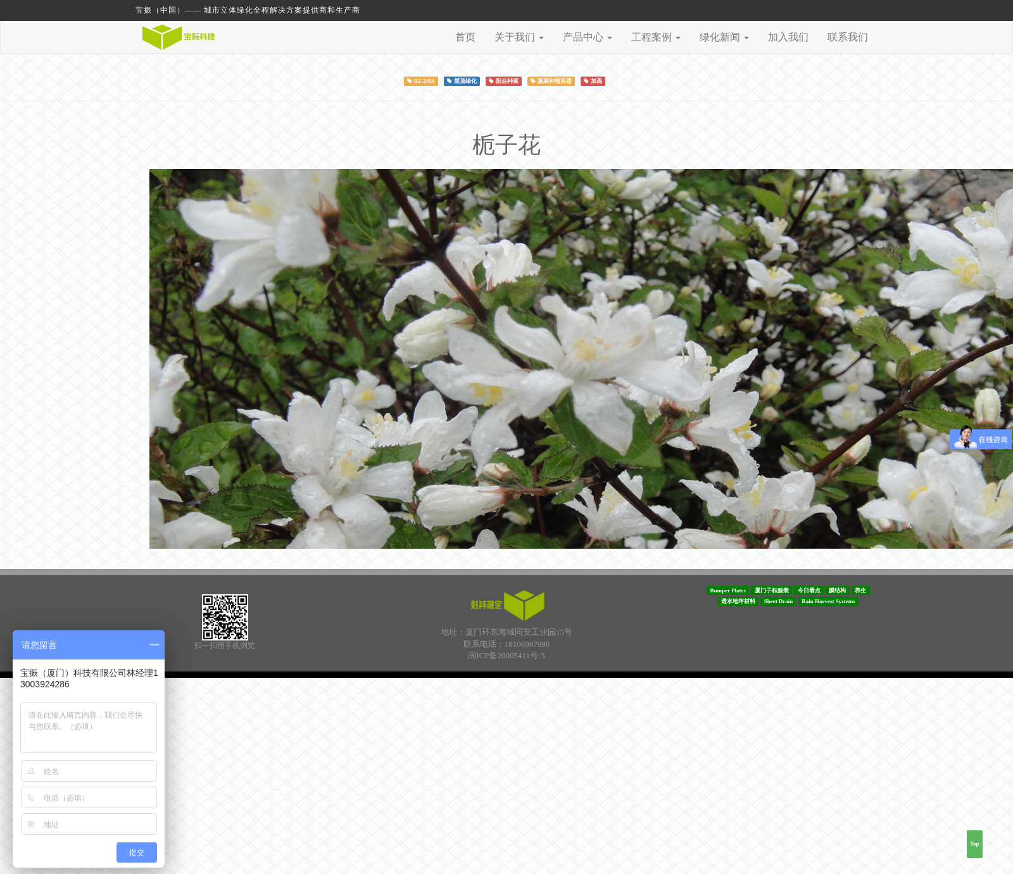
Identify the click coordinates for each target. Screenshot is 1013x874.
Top (974, 843)
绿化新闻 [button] (724, 37)
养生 (860, 590)
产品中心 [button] (587, 37)
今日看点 (809, 590)
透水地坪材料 (738, 601)
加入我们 (788, 37)
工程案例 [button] (656, 37)
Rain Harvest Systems (828, 601)
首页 (465, 37)
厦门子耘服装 (772, 590)
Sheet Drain (778, 601)
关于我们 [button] (519, 37)
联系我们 (847, 37)
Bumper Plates (728, 590)
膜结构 (837, 590)
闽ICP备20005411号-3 (506, 655)
